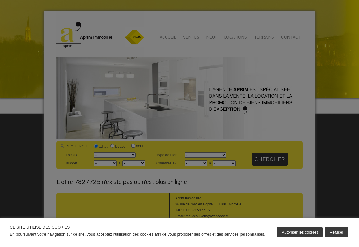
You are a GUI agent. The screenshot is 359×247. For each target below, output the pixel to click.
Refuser (336, 232)
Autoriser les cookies (300, 232)
